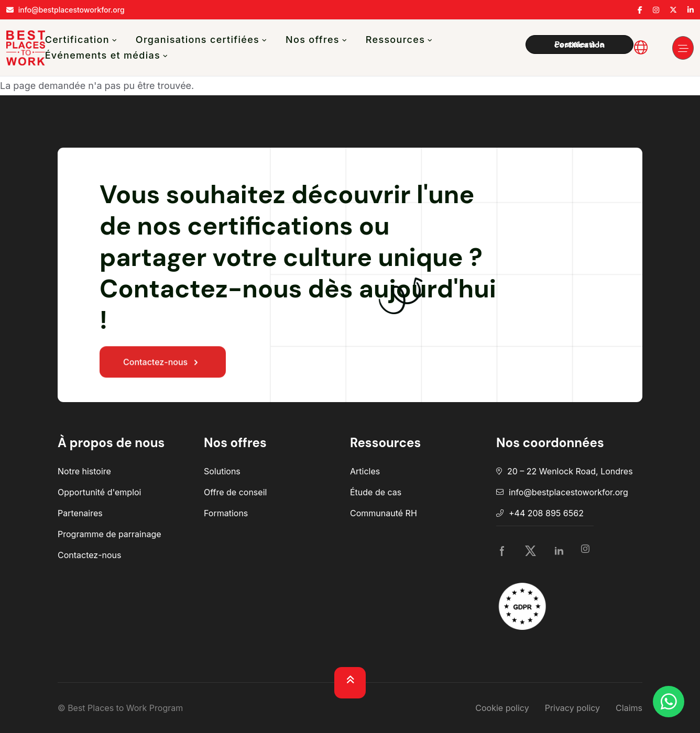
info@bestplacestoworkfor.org (568, 492)
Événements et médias (102, 55)
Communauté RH (383, 513)
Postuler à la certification (579, 44)
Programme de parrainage (109, 534)
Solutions (222, 471)
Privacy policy (572, 708)
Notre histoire (84, 471)
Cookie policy (502, 708)
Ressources (395, 39)
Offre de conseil (235, 492)
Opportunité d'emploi (99, 492)
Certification (77, 39)
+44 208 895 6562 (546, 513)
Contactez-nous (162, 364)
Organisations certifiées (197, 39)
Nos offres (313, 39)
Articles (365, 471)
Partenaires (80, 513)
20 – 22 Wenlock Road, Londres (570, 471)
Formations (226, 513)
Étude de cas (375, 492)
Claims (629, 708)
